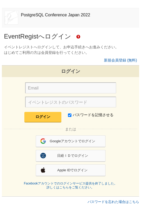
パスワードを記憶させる (90, 115)
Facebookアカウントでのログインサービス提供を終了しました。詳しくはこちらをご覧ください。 (70, 185)
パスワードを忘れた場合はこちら (113, 202)
